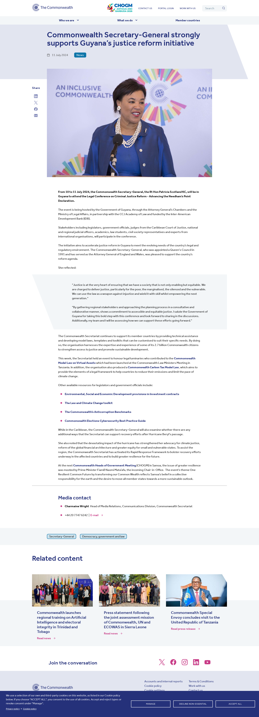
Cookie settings (154, 690)
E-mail (94, 515)
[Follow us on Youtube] (207, 664)
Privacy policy (13, 708)
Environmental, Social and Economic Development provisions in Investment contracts (122, 394)
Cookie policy (153, 686)
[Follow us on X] (162, 664)
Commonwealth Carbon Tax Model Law (153, 367)
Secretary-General (61, 536)
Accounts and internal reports (163, 681)
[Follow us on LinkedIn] (196, 664)
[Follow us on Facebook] (173, 664)
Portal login (166, 8)
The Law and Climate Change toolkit (89, 403)
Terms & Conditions (201, 681)
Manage (150, 703)
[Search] (214, 8)
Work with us (188, 8)
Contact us (145, 8)
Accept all (235, 703)
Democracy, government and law (103, 536)
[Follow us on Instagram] (185, 664)
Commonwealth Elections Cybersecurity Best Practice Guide (105, 421)
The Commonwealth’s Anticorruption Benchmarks (98, 412)
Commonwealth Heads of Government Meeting (104, 465)
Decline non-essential (193, 703)
